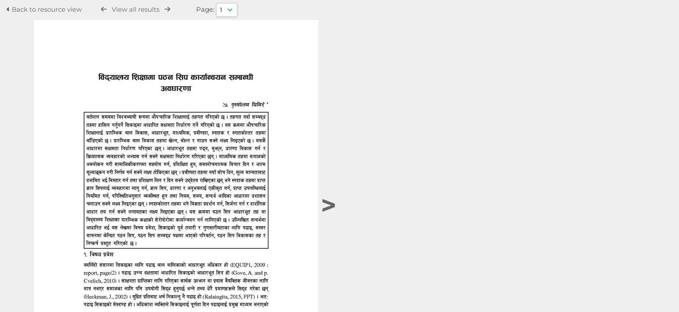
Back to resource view (44, 9)
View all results (135, 9)
